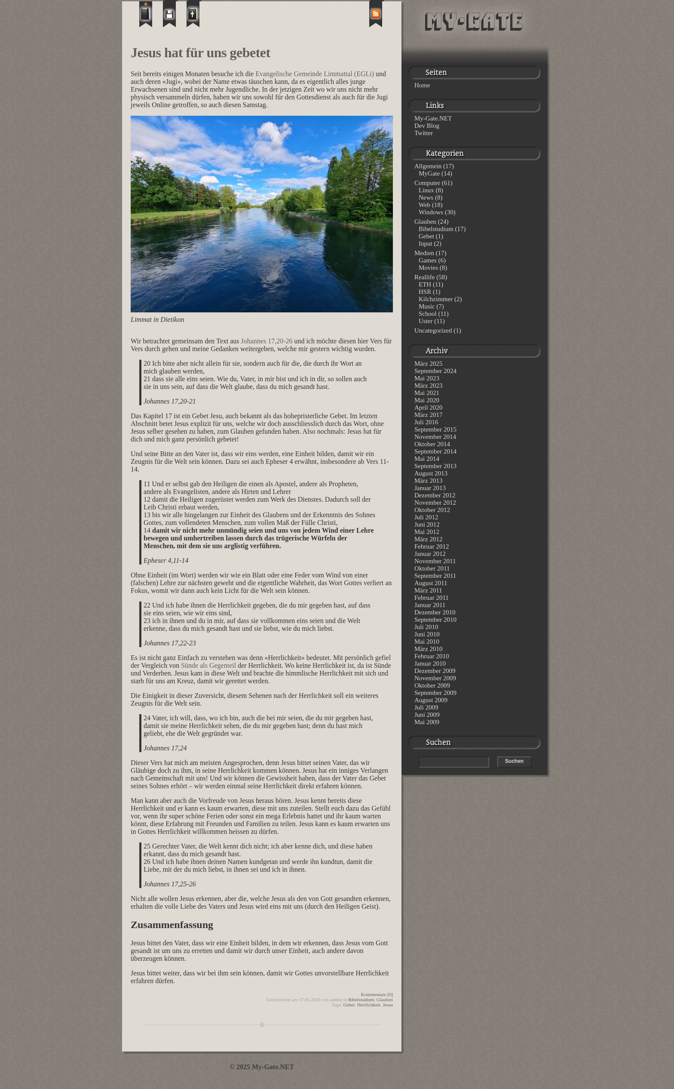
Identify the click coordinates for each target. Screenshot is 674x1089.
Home (422, 85)
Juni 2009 (427, 714)
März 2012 (428, 539)
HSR (425, 291)
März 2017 (428, 414)
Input (425, 243)
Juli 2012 (426, 517)
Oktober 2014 (432, 444)
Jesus (388, 1004)
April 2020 (428, 407)
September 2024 (435, 370)
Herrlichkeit (368, 1004)
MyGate (429, 173)
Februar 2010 (431, 656)
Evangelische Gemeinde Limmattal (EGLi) (314, 73)
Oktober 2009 (432, 685)
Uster (426, 321)
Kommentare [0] (377, 994)
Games (428, 260)
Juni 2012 (427, 524)
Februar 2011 (431, 597)
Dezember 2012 (434, 495)
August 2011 (430, 583)
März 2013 (428, 480)
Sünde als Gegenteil (208, 665)
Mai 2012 (426, 531)
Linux (426, 190)
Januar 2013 (430, 487)
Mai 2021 (426, 392)
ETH (425, 284)
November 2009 (435, 678)
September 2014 (435, 451)
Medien (424, 253)
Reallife (424, 277)
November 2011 (435, 561)
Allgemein (427, 166)
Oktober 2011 (432, 568)
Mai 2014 (426, 458)
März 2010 (428, 648)
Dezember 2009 (434, 670)
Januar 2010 (430, 663)
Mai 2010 (426, 641)
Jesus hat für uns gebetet (200, 52)
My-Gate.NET (433, 118)
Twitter (423, 133)
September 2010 (435, 619)
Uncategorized (433, 330)
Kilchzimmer (436, 299)
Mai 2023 (426, 378)
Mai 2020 (426, 400)
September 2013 (435, 466)
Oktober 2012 (432, 509)
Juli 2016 (426, 422)
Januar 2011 (429, 605)
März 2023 (428, 385)
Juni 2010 (427, 634)
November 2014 (435, 436)
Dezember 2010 (434, 612)
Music (427, 306)
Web (424, 204)
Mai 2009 (426, 722)
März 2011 (428, 590)
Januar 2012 (430, 553)
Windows (431, 212)
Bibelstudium (361, 999)
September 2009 (435, 692)
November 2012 (435, 502)
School (428, 313)
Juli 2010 (426, 626)
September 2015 (435, 429)
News (426, 197)
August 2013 (430, 473)
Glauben (385, 999)
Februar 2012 (431, 546)
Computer (427, 182)
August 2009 (430, 700)
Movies (428, 267)
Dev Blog (426, 125)
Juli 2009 (426, 707)
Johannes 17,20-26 (267, 341)
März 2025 (428, 363)
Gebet (349, 1004)
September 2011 (435, 575)
